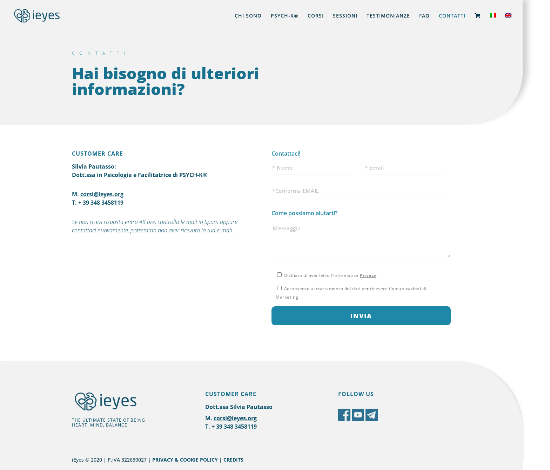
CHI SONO (248, 16)
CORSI (316, 16)
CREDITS (233, 459)
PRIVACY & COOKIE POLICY (185, 459)
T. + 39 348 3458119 (97, 202)
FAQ (424, 16)
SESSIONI (345, 16)
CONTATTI (452, 16)
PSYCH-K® (285, 16)
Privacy (368, 275)
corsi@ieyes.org (101, 194)
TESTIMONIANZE (388, 16)
